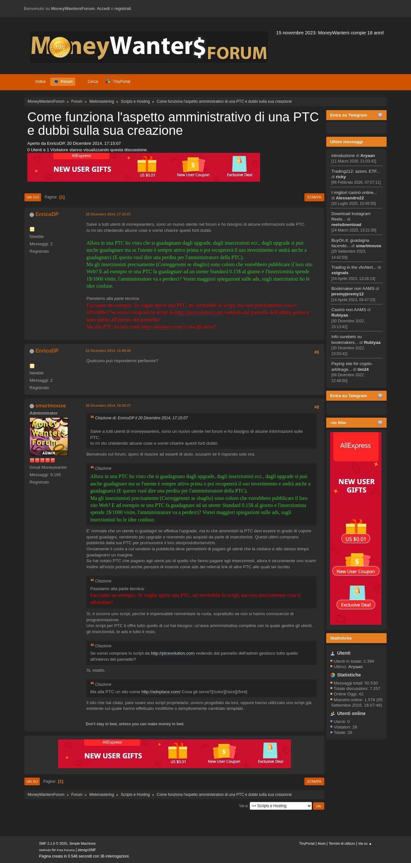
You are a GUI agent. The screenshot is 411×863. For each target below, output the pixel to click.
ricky (341, 176)
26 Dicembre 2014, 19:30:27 (108, 405)
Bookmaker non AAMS (352, 288)
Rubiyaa (339, 315)
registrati (123, 8)
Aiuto (322, 843)
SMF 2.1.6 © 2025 (53, 843)
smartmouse (368, 245)
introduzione (343, 155)
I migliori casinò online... (354, 192)
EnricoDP (46, 214)
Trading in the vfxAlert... (353, 267)
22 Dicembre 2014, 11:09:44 (108, 351)
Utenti (344, 653)
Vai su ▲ (365, 843)
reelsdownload (346, 224)
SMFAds (45, 850)
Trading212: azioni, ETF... (355, 171)
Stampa (314, 197)
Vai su (32, 781)
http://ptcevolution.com (199, 312)
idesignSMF (87, 850)
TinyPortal (306, 843)
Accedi (103, 8)
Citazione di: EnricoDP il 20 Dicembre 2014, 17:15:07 (141, 418)
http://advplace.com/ (163, 326)
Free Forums (66, 850)
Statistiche (341, 638)
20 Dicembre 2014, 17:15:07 (108, 214)
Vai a (243, 806)
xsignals (339, 272)
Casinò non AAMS (348, 309)
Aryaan (367, 155)
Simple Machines (82, 843)
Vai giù (32, 197)
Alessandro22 (350, 198)
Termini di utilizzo (342, 843)
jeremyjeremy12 (347, 294)
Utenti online (351, 713)
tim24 (363, 369)
